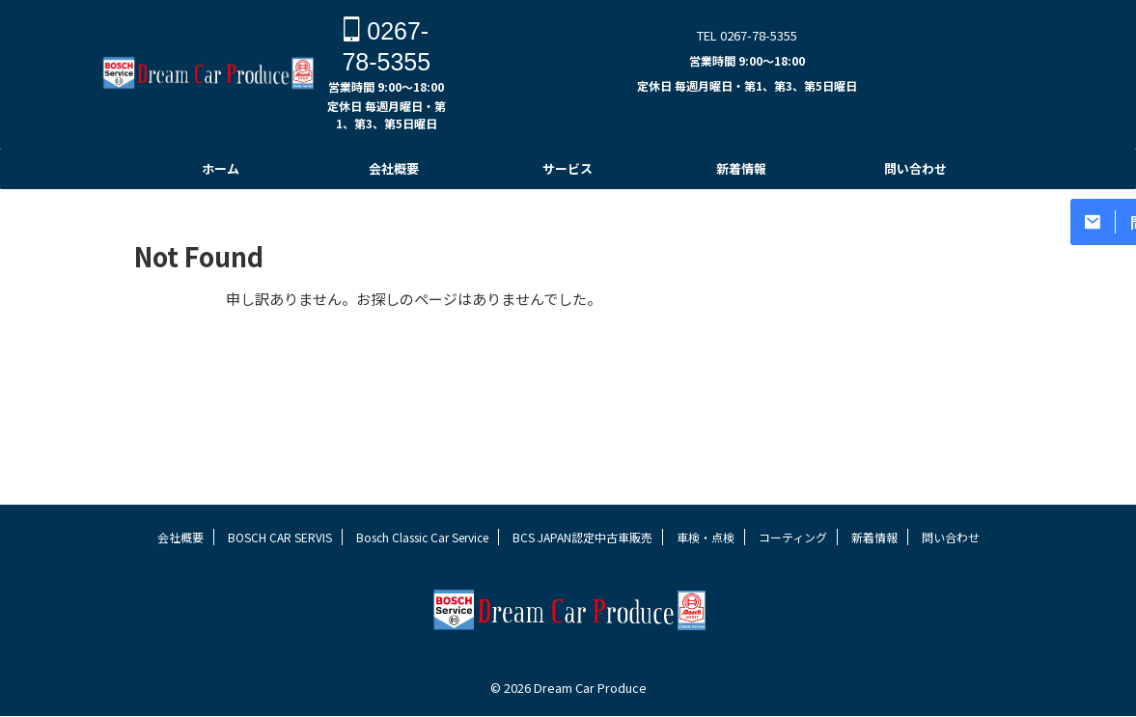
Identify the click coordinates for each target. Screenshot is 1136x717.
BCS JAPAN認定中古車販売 (582, 573)
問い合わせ (915, 168)
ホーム (220, 168)
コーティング (793, 573)
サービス (567, 168)
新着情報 (741, 168)
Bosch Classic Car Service (422, 573)
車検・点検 (705, 573)
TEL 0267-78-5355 (747, 35)
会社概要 (394, 168)
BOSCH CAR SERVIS (280, 573)
